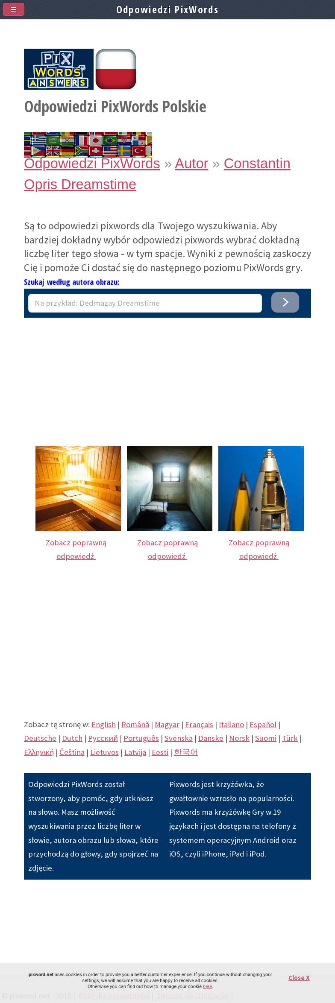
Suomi (265, 738)
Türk (290, 738)
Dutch (72, 738)
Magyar (167, 724)
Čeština (72, 752)
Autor (191, 163)
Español (263, 724)
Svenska (179, 738)
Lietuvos (104, 752)
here (207, 986)
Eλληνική (39, 752)
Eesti (160, 752)
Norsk (239, 738)
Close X (299, 978)
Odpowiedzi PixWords (92, 163)
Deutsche (40, 738)
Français (199, 724)
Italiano (231, 724)
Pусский (103, 738)
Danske (210, 738)
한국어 (186, 752)
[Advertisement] (167, 377)
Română (135, 724)
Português (141, 738)
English (103, 724)
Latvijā (135, 752)
